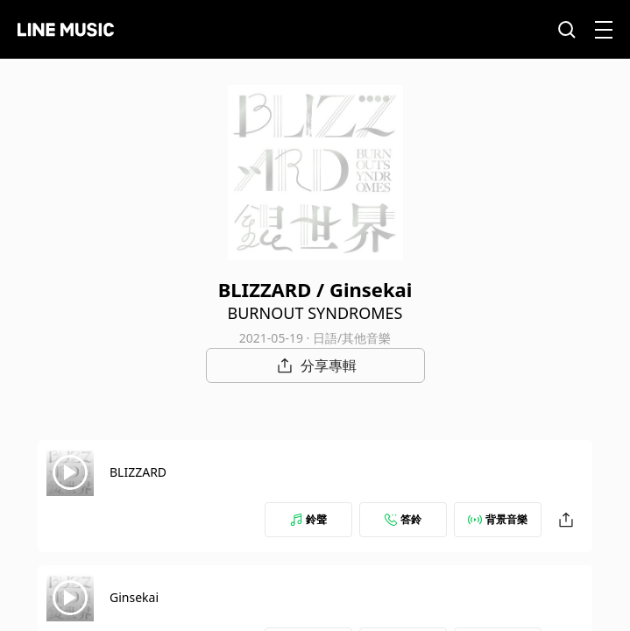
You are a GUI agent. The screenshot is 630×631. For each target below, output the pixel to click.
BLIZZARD (138, 472)
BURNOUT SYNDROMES (315, 312)
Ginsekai (134, 597)
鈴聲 (308, 519)
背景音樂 (497, 519)
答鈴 (403, 519)
